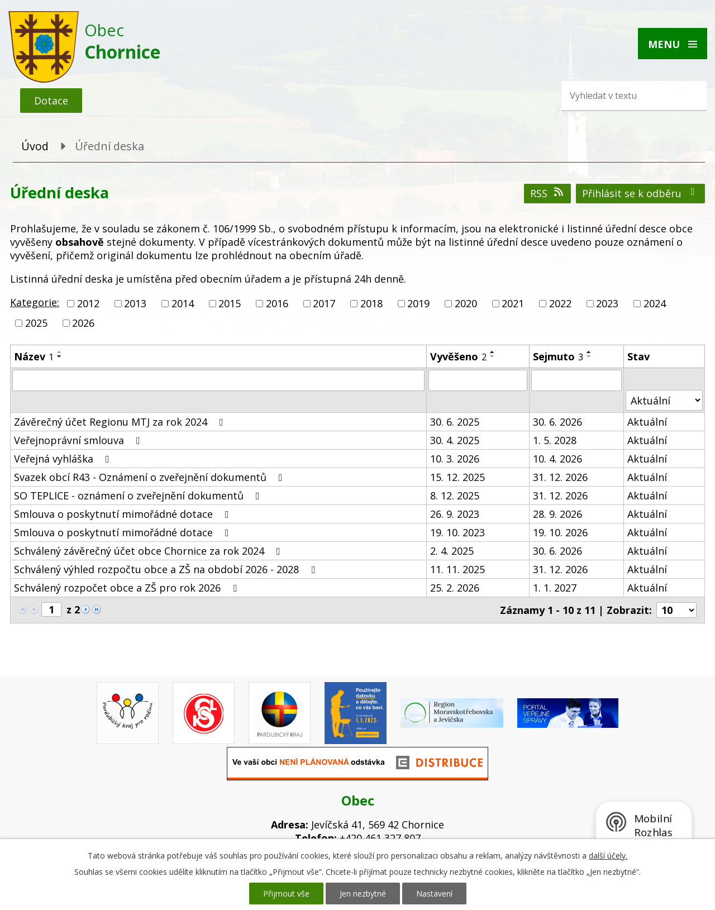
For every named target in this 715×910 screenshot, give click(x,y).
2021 (513, 303)
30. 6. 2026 (557, 421)
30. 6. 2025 (454, 421)
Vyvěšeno (458, 356)
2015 (229, 303)
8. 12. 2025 (454, 495)
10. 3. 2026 (454, 458)
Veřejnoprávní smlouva (79, 440)
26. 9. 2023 (454, 514)
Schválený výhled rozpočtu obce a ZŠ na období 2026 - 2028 (167, 569)
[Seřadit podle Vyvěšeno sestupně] (493, 356)
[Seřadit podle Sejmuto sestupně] (589, 356)
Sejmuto (558, 356)
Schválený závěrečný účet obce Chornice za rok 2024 (149, 551)
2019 (418, 303)
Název (34, 356)
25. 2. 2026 (454, 587)
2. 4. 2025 (452, 551)
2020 (466, 303)
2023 (607, 303)
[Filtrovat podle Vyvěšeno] (477, 380)
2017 (324, 303)
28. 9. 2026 (557, 514)
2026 (83, 323)
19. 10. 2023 (457, 532)
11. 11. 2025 (457, 569)
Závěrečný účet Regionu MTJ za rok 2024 (121, 421)
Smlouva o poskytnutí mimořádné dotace (123, 514)
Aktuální (647, 421)
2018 (371, 303)
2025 (36, 323)
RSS (547, 193)
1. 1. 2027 (554, 587)
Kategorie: (34, 302)
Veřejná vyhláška (64, 458)
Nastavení (434, 893)
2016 (277, 303)
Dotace (51, 100)
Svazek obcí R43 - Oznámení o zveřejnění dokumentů (150, 477)
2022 (560, 303)
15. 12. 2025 (457, 477)
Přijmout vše (286, 893)
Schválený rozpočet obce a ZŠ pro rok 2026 (127, 587)
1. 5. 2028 (554, 440)
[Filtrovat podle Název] (218, 380)
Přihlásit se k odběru (640, 193)
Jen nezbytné (363, 893)
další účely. (608, 855)
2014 (182, 303)
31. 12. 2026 (560, 477)
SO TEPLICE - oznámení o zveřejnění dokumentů (139, 495)
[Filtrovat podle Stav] (664, 400)
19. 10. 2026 (560, 532)
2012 (88, 303)
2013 (135, 303)
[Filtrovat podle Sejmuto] (576, 380)
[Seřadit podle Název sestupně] (60, 356)
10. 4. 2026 (557, 458)
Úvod (35, 146)
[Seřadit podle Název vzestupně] (60, 352)
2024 (655, 303)
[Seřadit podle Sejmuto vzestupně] (589, 352)
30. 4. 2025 (454, 440)
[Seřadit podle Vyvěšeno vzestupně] (493, 352)
